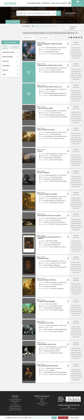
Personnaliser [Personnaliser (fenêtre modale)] (74, 417)
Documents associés (10, 52)
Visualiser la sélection (72, 27)
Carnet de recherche (42, 403)
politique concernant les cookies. (41, 417)
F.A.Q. (15, 403)
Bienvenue (15, 398)
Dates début (10, 66)
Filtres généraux (6, 47)
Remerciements (15, 401)
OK (54, 417)
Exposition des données (15, 406)
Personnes (10, 61)
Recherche (46, 3)
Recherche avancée (70, 13)
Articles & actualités (59, 3)
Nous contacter (15, 404)
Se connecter (77, 4)
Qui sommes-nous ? (42, 398)
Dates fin (10, 70)
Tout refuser (63, 417)
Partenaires (42, 404)
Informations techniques (15, 399)
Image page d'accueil (15, 408)
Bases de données (10, 57)
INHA (42, 399)
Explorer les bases (34, 3)
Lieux (10, 75)
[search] (69, 3)
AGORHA (9, 3)
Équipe (42, 401)
